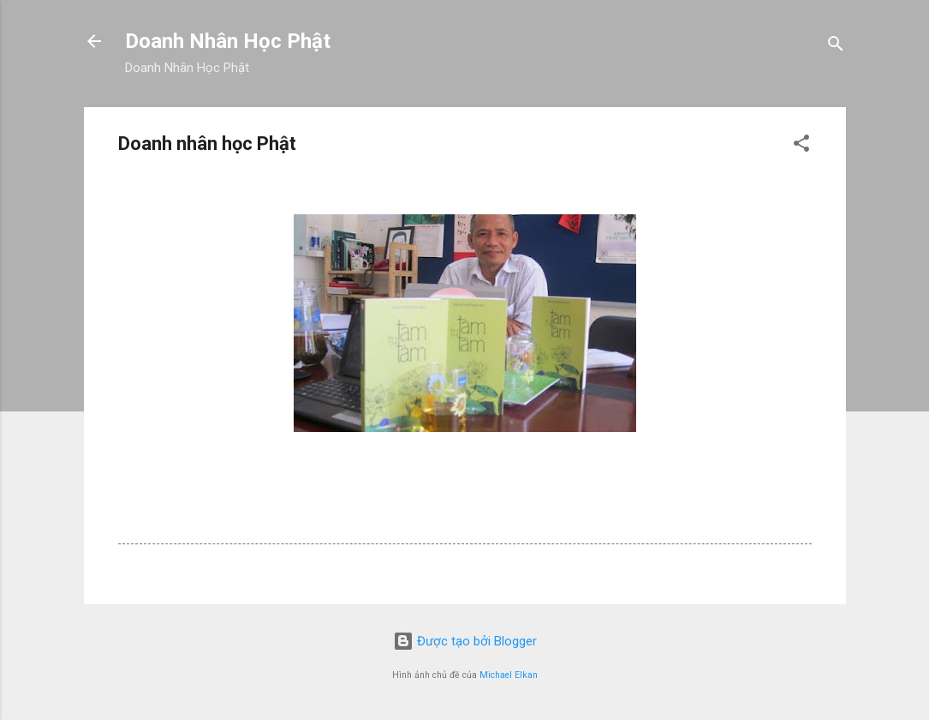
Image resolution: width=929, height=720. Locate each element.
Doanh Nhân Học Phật (228, 41)
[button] (801, 146)
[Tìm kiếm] (835, 47)
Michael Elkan (508, 675)
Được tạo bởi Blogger (465, 641)
